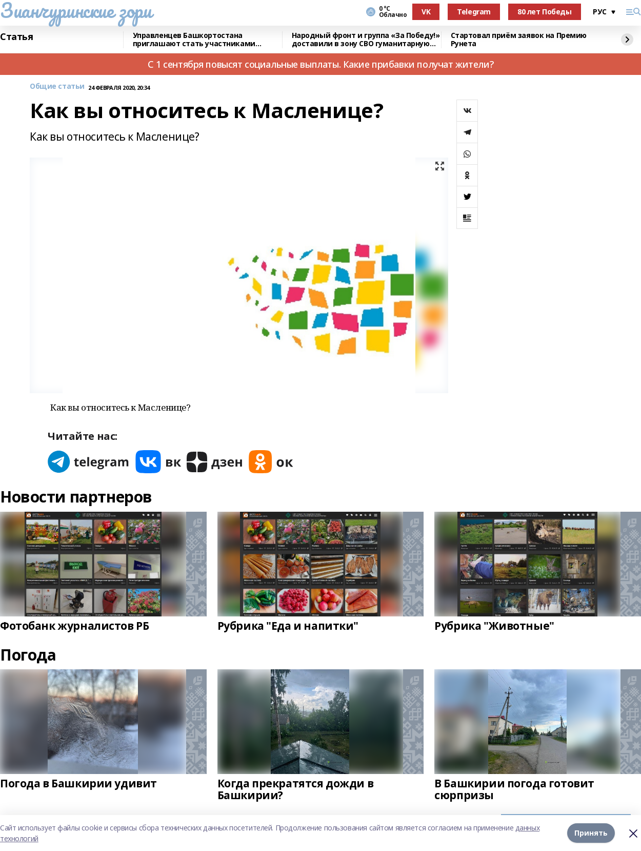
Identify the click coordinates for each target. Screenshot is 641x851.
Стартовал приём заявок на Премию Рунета (519, 39)
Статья (16, 37)
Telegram (474, 11)
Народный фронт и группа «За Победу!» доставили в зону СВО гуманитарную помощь (366, 39)
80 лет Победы (544, 11)
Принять (591, 833)
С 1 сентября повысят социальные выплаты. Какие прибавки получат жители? (320, 64)
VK (426, 11)
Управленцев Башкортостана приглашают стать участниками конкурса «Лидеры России (194, 39)
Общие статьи (57, 86)
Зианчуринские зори (75, 10)
